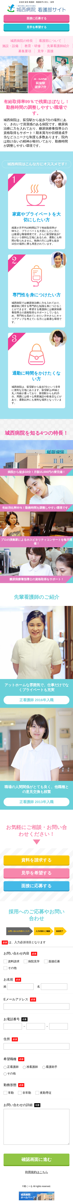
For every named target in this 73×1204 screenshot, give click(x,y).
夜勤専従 (43, 1093)
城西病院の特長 (21, 41)
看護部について (50, 41)
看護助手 (49, 1067)
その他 (10, 968)
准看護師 (30, 1067)
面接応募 (52, 961)
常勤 (9, 1093)
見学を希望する (36, 872)
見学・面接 (45, 51)
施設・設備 (10, 46)
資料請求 (11, 961)
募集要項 (24, 51)
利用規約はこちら (36, 1172)
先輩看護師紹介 (58, 46)
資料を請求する (36, 860)
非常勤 (24, 1093)
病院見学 (32, 961)
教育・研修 (33, 46)
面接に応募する (36, 885)
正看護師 (11, 1067)
